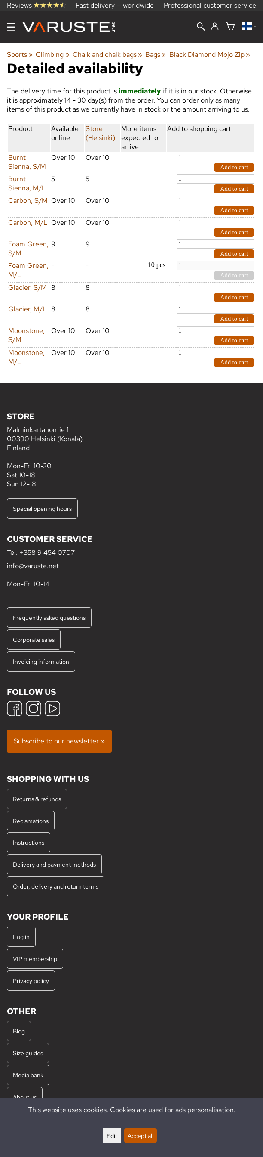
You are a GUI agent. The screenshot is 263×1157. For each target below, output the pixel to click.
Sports (20, 54)
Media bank (28, 1075)
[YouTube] (52, 709)
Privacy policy (31, 981)
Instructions (28, 842)
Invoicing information (41, 661)
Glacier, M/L (27, 309)
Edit (112, 1136)
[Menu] (11, 27)
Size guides (28, 1053)
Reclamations (31, 821)
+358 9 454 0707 (47, 552)
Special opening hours (42, 508)
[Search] (201, 27)
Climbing (52, 54)
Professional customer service (210, 5)
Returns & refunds (37, 799)
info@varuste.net (33, 565)
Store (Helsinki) (100, 133)
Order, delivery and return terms (55, 886)
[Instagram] (33, 709)
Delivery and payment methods (54, 864)
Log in (21, 937)
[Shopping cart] (230, 27)
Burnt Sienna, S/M (27, 162)
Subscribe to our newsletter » (59, 741)
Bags (155, 54)
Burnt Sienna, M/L (27, 183)
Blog (19, 1031)
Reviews (36, 5)
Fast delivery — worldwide (115, 5)
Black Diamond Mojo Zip (209, 54)
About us (25, 1097)
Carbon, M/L (28, 222)
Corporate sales (34, 639)
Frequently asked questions (49, 617)
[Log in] (215, 27)
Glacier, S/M (27, 287)
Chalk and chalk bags (107, 54)
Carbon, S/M (28, 200)
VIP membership (35, 959)
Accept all (140, 1136)
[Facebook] (14, 709)
